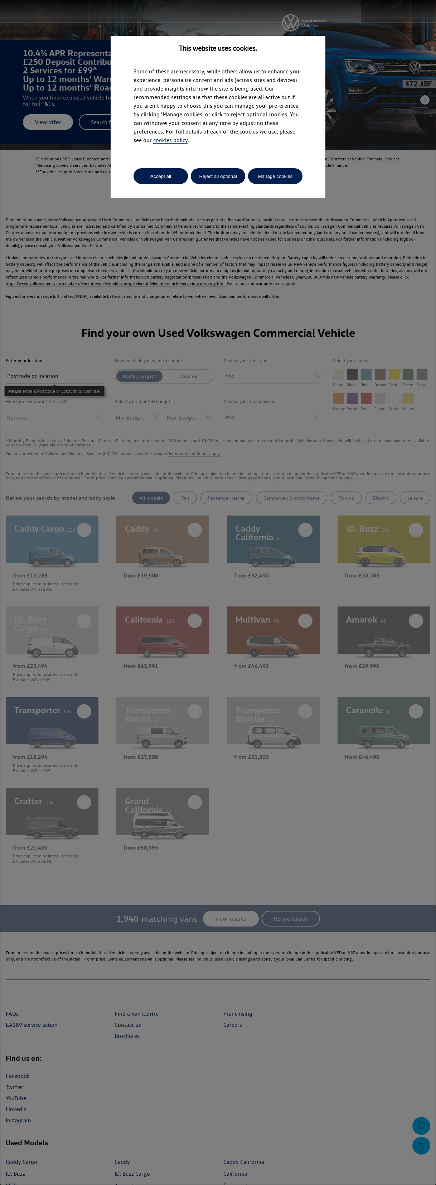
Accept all (160, 176)
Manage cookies (275, 176)
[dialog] (218, 592)
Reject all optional (218, 176)
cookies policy (170, 140)
